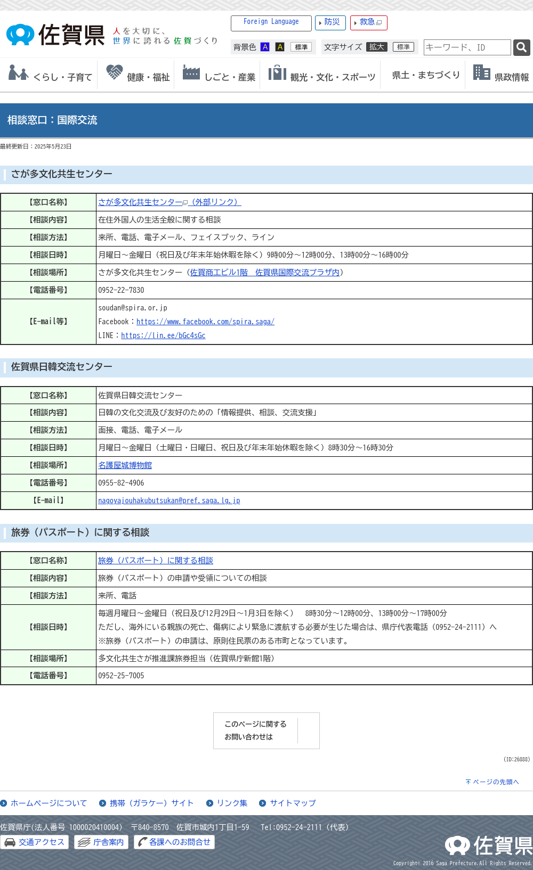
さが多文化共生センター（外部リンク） (169, 202)
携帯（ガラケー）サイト (152, 803)
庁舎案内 (108, 842)
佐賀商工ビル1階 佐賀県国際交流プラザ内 (265, 272)
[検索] (521, 47)
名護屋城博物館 (125, 465)
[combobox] (467, 47)
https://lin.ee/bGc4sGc (163, 335)
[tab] (48, 75)
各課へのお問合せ (180, 842)
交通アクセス (41, 842)
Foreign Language (271, 21)
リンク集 (232, 803)
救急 (371, 22)
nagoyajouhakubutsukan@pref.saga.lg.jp (169, 500)
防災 (332, 22)
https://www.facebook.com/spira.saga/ (205, 321)
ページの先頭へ (496, 782)
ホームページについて (49, 803)
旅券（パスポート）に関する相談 (155, 560)
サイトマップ (293, 803)
